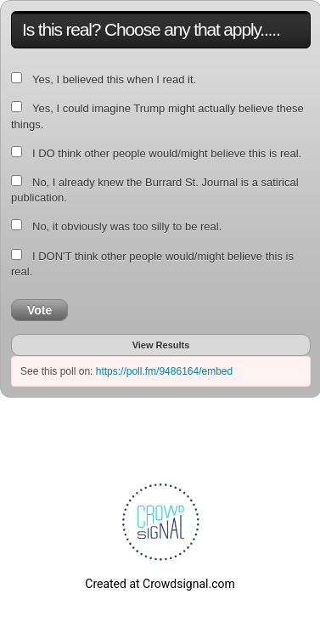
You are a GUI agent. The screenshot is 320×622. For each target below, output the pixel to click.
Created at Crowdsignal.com (159, 584)
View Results (161, 345)
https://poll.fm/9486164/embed (164, 371)
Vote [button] (39, 310)
